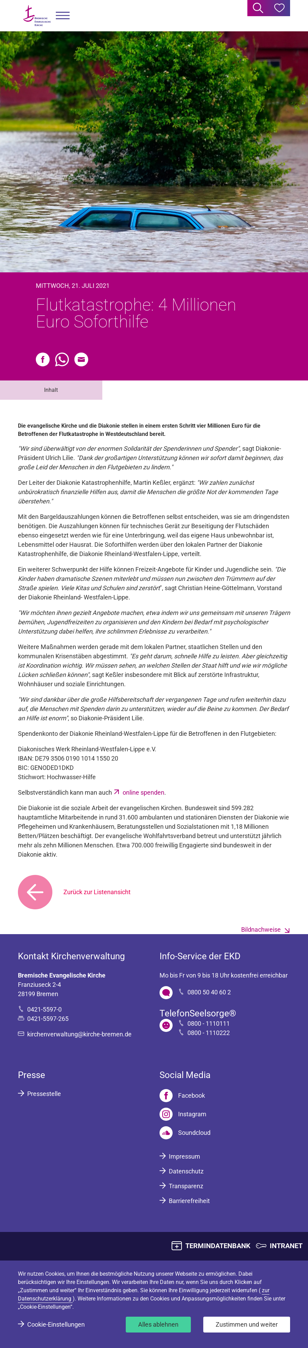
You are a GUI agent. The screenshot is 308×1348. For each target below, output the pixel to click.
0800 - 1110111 (208, 1023)
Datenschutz (186, 1171)
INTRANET (286, 1246)
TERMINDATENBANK (217, 1246)
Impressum (184, 1156)
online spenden (143, 792)
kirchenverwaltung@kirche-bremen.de (79, 1034)
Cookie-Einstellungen (56, 1324)
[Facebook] (182, 1095)
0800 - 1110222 (208, 1032)
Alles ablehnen (158, 1324)
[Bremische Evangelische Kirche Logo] (37, 15)
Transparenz (186, 1186)
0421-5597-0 (44, 1009)
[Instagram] (183, 1114)
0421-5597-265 (48, 1018)
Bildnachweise (261, 929)
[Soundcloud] (185, 1132)
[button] (63, 16)
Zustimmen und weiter (247, 1324)
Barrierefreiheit (189, 1200)
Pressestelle (44, 1093)
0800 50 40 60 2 (209, 992)
